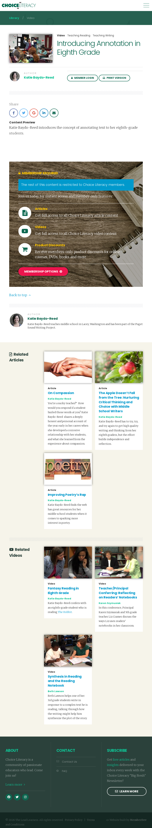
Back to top (20, 293)
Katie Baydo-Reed (39, 77)
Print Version (114, 78)
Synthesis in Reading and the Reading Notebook (65, 679)
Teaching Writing (103, 35)
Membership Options (43, 271)
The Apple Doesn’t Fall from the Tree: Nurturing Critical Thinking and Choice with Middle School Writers (119, 400)
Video (61, 35)
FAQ (61, 769)
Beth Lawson (56, 689)
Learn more (15, 782)
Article (52, 386)
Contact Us (66, 760)
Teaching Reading (78, 35)
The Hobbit (65, 610)
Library (14, 18)
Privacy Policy (74, 818)
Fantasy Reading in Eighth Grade (63, 589)
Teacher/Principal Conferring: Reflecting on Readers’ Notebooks (118, 591)
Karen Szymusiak (110, 601)
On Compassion (61, 391)
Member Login (82, 78)
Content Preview (22, 122)
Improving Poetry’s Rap (67, 493)
